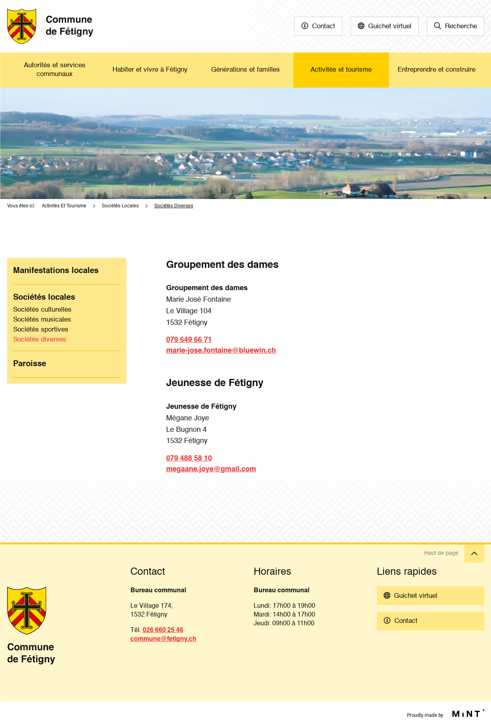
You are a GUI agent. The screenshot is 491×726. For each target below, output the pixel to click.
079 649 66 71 (189, 339)
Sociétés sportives (40, 329)
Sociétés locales (44, 298)
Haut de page (454, 553)
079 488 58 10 (189, 458)
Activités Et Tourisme (64, 206)
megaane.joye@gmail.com (211, 469)
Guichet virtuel (389, 26)
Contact (323, 26)
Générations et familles (245, 69)
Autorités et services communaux (54, 70)
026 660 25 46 (163, 630)
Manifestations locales (56, 271)
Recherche (461, 26)
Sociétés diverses (39, 339)
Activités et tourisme (341, 69)
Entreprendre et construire (436, 69)
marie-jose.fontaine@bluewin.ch (221, 350)
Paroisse (29, 364)
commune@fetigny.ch (163, 639)
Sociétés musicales (42, 319)
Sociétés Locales (120, 206)
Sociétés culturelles (42, 309)
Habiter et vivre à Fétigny (150, 69)
